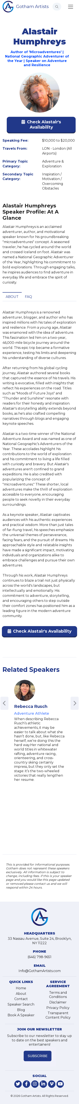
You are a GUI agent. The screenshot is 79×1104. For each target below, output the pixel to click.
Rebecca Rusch (30, 706)
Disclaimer (58, 1002)
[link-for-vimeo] (51, 1084)
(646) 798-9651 (39, 957)
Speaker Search (21, 1004)
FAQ (28, 297)
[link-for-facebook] (26, 1084)
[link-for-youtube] (60, 1084)
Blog (21, 1010)
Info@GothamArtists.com (40, 971)
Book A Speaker (21, 1015)
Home (21, 988)
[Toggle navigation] (70, 7)
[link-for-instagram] (35, 1084)
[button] (41, 125)
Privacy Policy (58, 1008)
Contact (21, 999)
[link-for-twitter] (18, 1084)
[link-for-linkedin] (43, 1084)
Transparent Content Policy (58, 1015)
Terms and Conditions (58, 995)
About (12, 297)
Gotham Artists (32, 6)
